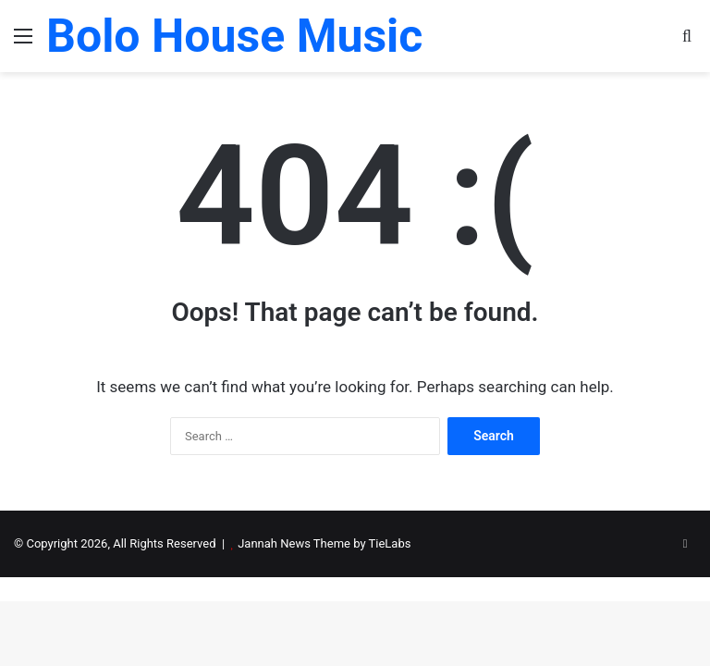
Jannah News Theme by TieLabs (324, 543)
